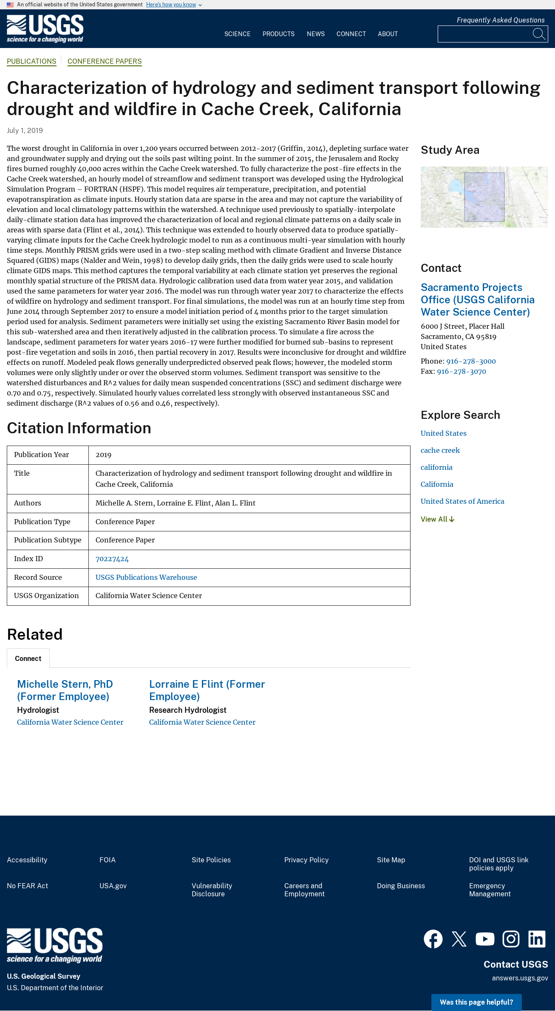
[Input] (493, 33)
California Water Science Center (70, 722)
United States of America (462, 501)
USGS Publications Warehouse (146, 577)
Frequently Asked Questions (501, 20)
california (437, 467)
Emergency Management (490, 890)
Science (237, 34)
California (437, 484)
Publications (32, 61)
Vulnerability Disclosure (212, 890)
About (388, 34)
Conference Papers (105, 61)
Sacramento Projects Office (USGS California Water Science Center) (478, 299)
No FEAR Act (27, 886)
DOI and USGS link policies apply (499, 864)
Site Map (391, 860)
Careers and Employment (304, 890)
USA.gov (113, 886)
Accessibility (27, 860)
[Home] (45, 41)
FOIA (107, 860)
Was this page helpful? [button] (476, 1002)
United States (444, 433)
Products (278, 34)
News (316, 34)
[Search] (539, 33)
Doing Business (401, 886)
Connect (351, 34)
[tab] (28, 658)
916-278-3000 (471, 361)
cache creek (440, 450)
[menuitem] (237, 28)
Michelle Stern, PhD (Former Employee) (65, 690)
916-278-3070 (461, 371)
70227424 (112, 559)
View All (437, 519)
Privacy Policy (306, 860)
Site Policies (211, 860)
